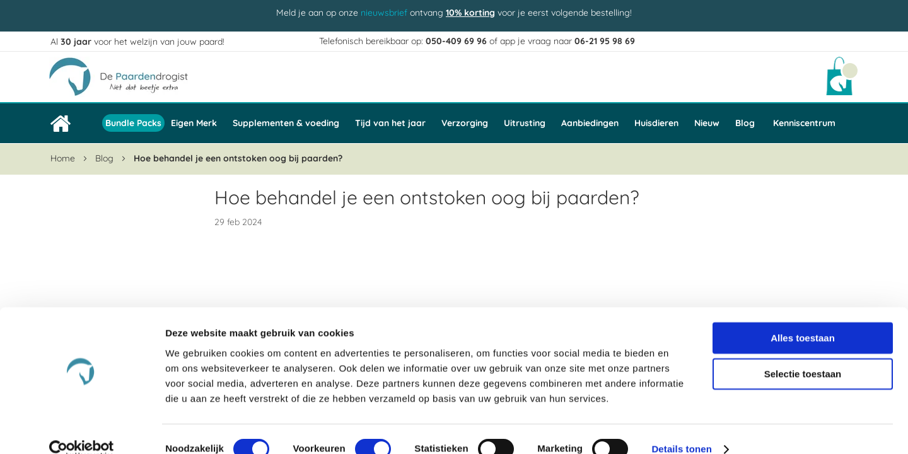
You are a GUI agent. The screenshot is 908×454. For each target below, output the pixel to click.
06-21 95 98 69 (604, 41)
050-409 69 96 (456, 41)
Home (64, 158)
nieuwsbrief (384, 12)
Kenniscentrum (804, 123)
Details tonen (681, 429)
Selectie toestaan (803, 354)
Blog (105, 158)
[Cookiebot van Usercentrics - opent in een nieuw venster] (81, 429)
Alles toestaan (803, 317)
